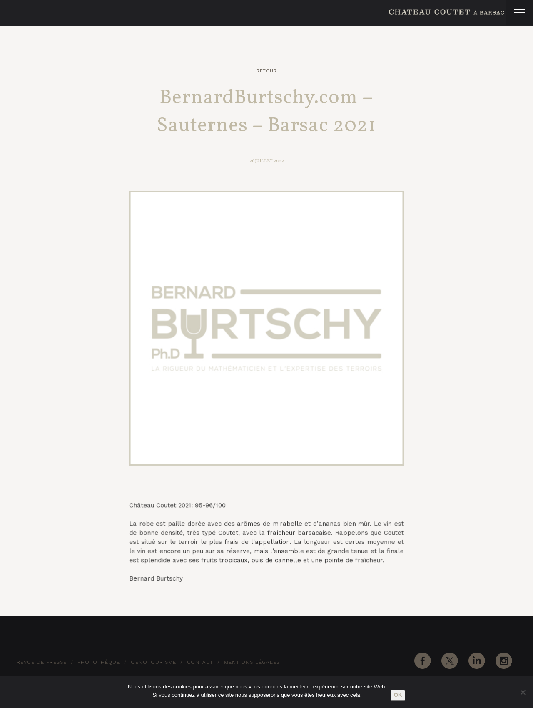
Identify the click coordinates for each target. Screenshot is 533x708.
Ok (398, 695)
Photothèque (98, 662)
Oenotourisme (153, 662)
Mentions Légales (252, 662)
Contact (200, 662)
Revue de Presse (42, 662)
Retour (266, 71)
